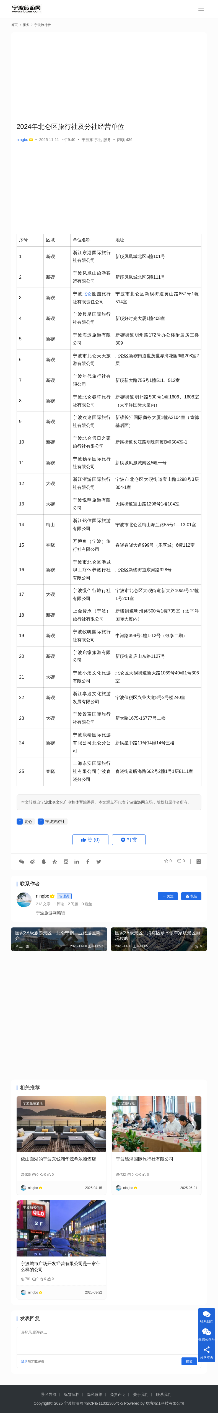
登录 (24, 1361)
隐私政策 (94, 1394)
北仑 (87, 293)
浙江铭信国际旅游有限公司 (92, 524)
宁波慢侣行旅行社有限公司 (92, 594)
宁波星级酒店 (33, 1103)
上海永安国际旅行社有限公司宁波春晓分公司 (92, 771)
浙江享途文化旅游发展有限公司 (92, 697)
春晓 (50, 545)
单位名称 (81, 240)
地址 (119, 240)
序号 (23, 240)
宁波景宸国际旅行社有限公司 (92, 718)
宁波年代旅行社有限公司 (92, 380)
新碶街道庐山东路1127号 (140, 656)
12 (21, 483)
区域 (50, 240)
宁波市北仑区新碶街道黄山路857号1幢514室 (157, 297)
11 (21, 462)
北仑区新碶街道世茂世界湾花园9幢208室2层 (157, 359)
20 (21, 656)
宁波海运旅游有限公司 (92, 339)
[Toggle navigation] (201, 9)
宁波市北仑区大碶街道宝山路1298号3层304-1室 (157, 483)
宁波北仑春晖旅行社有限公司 (92, 401)
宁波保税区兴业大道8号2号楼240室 (150, 697)
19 (21, 635)
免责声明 (118, 1394)
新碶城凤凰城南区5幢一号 (141, 462)
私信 (191, 896)
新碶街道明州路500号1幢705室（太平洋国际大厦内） (157, 615)
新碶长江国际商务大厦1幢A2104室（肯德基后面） (157, 421)
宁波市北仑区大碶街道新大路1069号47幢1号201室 (157, 594)
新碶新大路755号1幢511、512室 (147, 380)
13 (21, 504)
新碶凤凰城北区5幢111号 (140, 277)
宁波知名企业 (33, 1207)
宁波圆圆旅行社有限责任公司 (92, 297)
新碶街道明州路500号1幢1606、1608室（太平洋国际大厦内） (157, 401)
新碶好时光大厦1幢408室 (140, 318)
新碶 (50, 256)
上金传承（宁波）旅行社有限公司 (92, 615)
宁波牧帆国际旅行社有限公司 (92, 635)
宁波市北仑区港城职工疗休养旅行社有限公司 (92, 570)
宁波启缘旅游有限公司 (92, 656)
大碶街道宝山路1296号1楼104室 (147, 504)
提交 (189, 1361)
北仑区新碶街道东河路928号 (143, 569)
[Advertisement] (117, 76)
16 (21, 569)
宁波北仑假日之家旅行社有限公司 (92, 442)
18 (21, 615)
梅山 (50, 524)
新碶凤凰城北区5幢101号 (140, 256)
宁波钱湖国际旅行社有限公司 (144, 1159)
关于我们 (141, 1394)
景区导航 (48, 1394)
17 (21, 594)
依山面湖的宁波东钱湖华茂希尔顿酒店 (58, 1159)
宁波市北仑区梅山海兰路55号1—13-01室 (155, 524)
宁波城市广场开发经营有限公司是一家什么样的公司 (60, 1266)
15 (21, 545)
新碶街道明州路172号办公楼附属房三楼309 (157, 339)
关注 (167, 896)
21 (21, 677)
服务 (107, 139)
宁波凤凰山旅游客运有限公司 (92, 277)
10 (21, 442)
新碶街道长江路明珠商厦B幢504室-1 (151, 442)
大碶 (50, 483)
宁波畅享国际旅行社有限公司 (92, 463)
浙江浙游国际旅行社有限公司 (92, 483)
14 (21, 524)
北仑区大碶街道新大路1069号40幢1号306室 (157, 677)
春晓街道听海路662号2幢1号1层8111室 (154, 771)
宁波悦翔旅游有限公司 (92, 504)
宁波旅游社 (55, 821)
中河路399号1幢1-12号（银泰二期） (151, 635)
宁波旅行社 (91, 139)
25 (21, 771)
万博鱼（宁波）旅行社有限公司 (92, 545)
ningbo (25, 139)
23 (21, 718)
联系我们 (164, 1394)
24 (21, 743)
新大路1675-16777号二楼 (140, 718)
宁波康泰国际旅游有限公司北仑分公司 (92, 742)
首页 (14, 25)
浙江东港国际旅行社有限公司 (92, 256)
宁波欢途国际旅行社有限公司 (92, 421)
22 (21, 697)
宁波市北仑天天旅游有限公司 (92, 359)
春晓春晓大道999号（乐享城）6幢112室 (154, 545)
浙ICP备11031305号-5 (103, 1403)
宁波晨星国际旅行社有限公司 (92, 318)
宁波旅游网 (135, 802)
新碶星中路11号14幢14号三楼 (144, 743)
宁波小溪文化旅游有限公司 (92, 677)
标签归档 (71, 1394)
